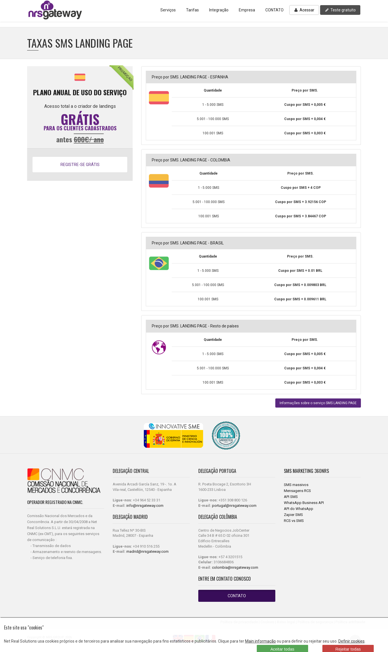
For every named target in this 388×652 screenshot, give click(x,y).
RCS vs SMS (294, 521)
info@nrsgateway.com (144, 505)
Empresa (247, 10)
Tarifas (192, 10)
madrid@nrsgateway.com (147, 551)
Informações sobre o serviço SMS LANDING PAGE (318, 403)
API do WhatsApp (298, 509)
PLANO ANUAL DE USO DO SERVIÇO (80, 92)
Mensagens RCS (297, 491)
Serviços (168, 10)
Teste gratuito (340, 10)
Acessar (304, 10)
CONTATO (274, 10)
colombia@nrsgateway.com (235, 567)
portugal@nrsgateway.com (234, 505)
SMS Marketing (299, 470)
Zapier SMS (293, 515)
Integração (219, 10)
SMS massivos (296, 485)
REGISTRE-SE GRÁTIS (80, 164)
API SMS (291, 497)
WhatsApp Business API (304, 503)
